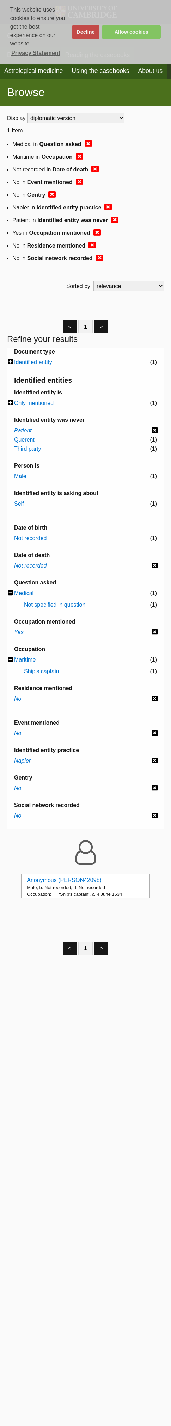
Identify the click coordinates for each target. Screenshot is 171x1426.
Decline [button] (85, 32)
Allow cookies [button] (131, 32)
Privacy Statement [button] (35, 53)
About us (150, 70)
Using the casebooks (100, 70)
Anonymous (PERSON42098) (64, 880)
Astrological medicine (33, 70)
